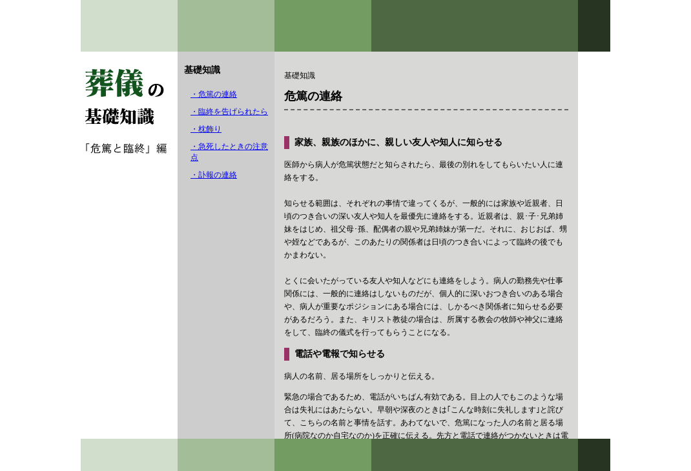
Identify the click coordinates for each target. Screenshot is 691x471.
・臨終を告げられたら (229, 111)
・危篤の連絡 (214, 94)
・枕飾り (206, 129)
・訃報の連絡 (214, 174)
